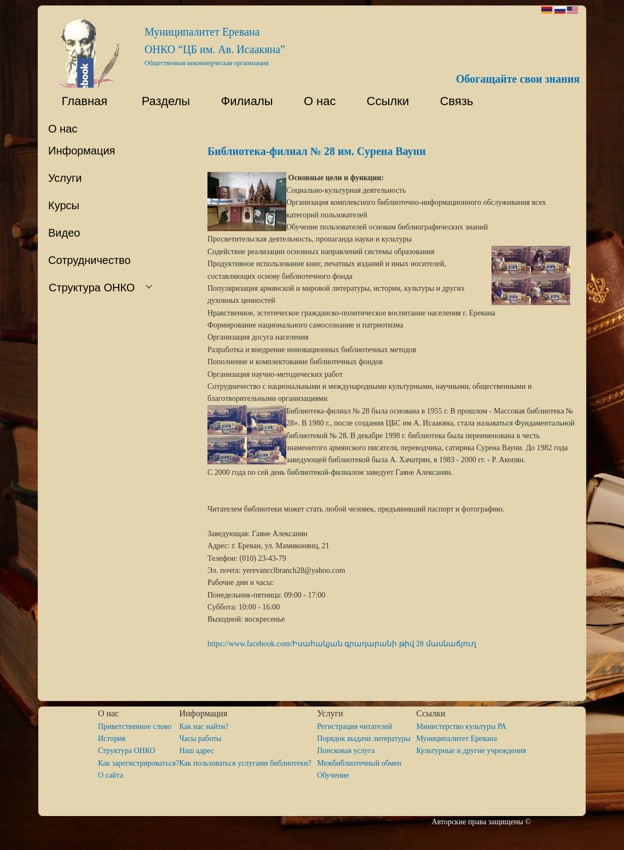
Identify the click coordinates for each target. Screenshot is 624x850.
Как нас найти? (203, 726)
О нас (315, 101)
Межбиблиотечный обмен (359, 763)
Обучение (333, 775)
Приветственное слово (134, 726)
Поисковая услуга (346, 750)
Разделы (159, 101)
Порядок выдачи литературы (366, 738)
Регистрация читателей (354, 726)
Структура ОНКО (130, 750)
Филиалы (242, 101)
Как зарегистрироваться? (139, 763)
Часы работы (200, 738)
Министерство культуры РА (461, 726)
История (111, 738)
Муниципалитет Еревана (456, 738)
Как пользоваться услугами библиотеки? (248, 763)
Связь (454, 101)
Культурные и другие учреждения (471, 750)
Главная (77, 101)
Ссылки (383, 101)
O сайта (110, 775)
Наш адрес (196, 750)
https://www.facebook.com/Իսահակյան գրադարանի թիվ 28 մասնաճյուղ (341, 644)
